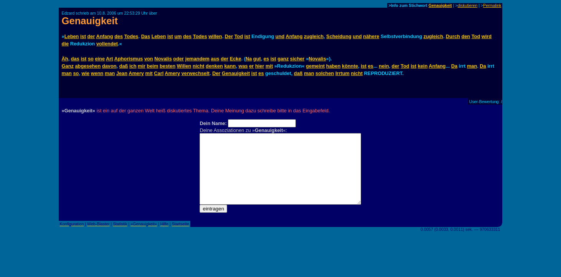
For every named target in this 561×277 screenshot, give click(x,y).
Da (454, 66)
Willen (184, 66)
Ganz (68, 66)
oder (178, 59)
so (91, 59)
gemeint (315, 66)
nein (384, 66)
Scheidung (338, 36)
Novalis (163, 59)
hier (259, 66)
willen (215, 36)
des (118, 36)
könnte (350, 66)
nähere (371, 36)
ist (83, 36)
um (178, 36)
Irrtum (342, 73)
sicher (297, 59)
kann (230, 66)
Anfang (104, 36)
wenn (97, 73)
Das (145, 36)
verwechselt (196, 73)
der (91, 36)
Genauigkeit (440, 5)
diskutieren (468, 5)
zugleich (313, 36)
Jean (121, 73)
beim (152, 66)
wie (86, 73)
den (465, 36)
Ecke (235, 59)
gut (257, 59)
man (472, 66)
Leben (71, 36)
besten (167, 66)
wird (487, 36)
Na (249, 59)
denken (214, 66)
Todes (131, 36)
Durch (453, 36)
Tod (238, 36)
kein (423, 66)
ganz (283, 59)
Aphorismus (128, 59)
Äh (65, 59)
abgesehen (88, 66)
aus (215, 59)
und (280, 36)
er (251, 66)
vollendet (107, 44)
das (75, 59)
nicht (199, 66)
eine (100, 59)
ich (133, 66)
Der (229, 36)
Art (109, 59)
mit (269, 66)
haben (333, 66)
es (266, 59)
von (148, 59)
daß (123, 66)
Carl (158, 73)
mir (141, 66)
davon (109, 66)
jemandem (197, 59)
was (243, 66)
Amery (136, 73)
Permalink (492, 5)
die (65, 44)
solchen (324, 73)
